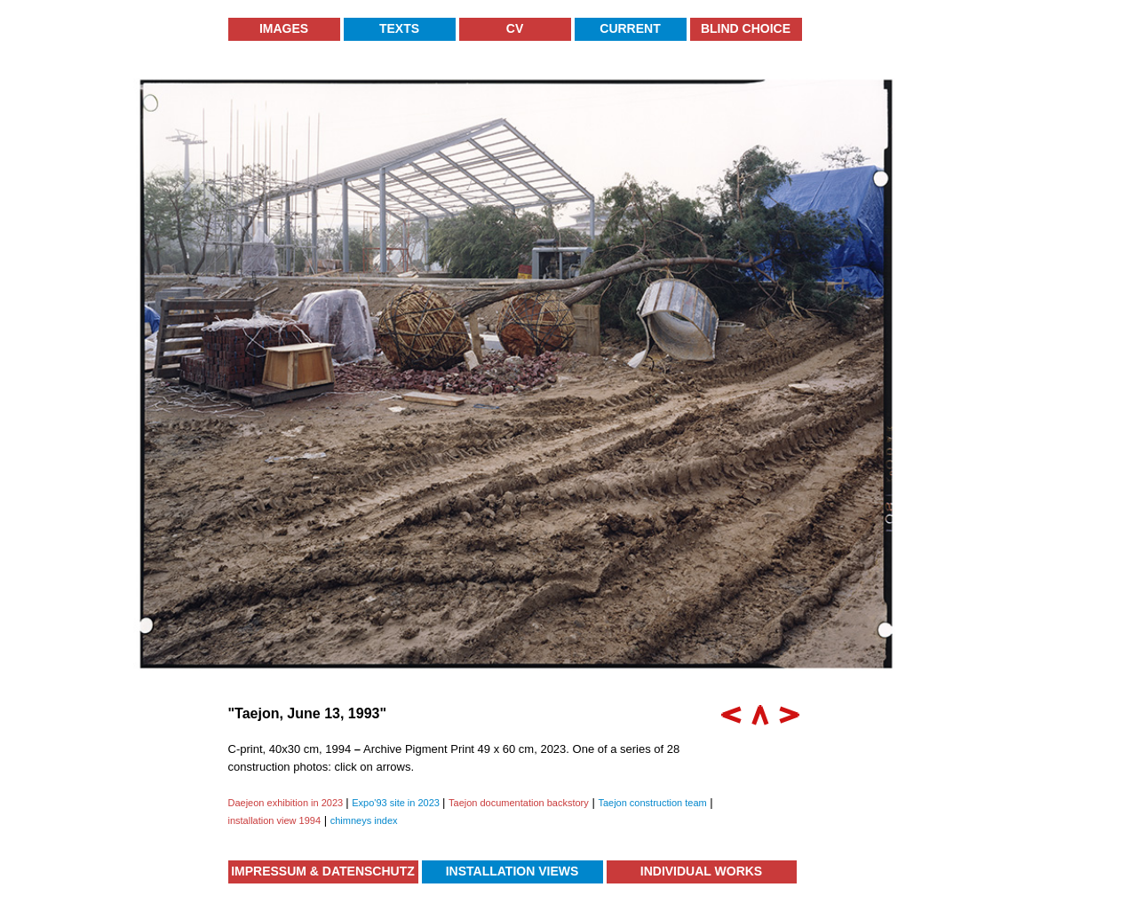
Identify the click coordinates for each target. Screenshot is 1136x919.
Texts (399, 28)
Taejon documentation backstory (519, 802)
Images (283, 28)
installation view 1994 (275, 820)
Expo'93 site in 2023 (397, 802)
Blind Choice (745, 28)
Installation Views (512, 871)
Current (630, 28)
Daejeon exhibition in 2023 (287, 802)
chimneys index (364, 820)
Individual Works (701, 871)
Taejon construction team (652, 802)
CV (514, 28)
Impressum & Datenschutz (323, 871)
